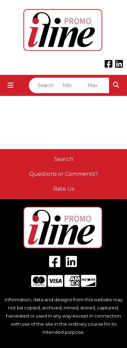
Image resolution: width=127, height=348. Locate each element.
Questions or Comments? (63, 174)
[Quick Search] (44, 85)
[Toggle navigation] (10, 85)
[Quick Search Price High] (96, 85)
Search (63, 159)
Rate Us (63, 189)
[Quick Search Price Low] (71, 85)
